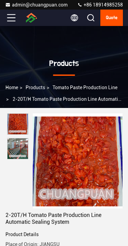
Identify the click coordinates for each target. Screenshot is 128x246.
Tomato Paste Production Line (85, 87)
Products (35, 87)
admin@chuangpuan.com (36, 5)
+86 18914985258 (100, 5)
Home (11, 87)
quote (111, 17)
